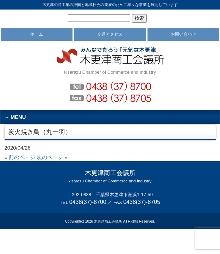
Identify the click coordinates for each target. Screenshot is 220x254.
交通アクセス (109, 34)
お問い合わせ (183, 34)
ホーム (36, 34)
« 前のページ (20, 157)
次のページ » (52, 157)
